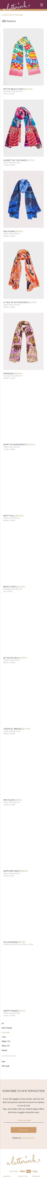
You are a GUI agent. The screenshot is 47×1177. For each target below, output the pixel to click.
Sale (3, 1061)
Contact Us (7, 1160)
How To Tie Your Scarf (22, 1157)
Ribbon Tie (6, 1041)
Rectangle (6, 1032)
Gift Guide (5, 1066)
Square (4, 1050)
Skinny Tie (6, 1046)
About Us (7, 1156)
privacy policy (28, 1117)
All (3, 1023)
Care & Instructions (22, 1164)
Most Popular (7, 1028)
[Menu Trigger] (42, 5)
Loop (4, 1037)
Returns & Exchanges (36, 1157)
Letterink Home (8, 15)
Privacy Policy (37, 1163)
